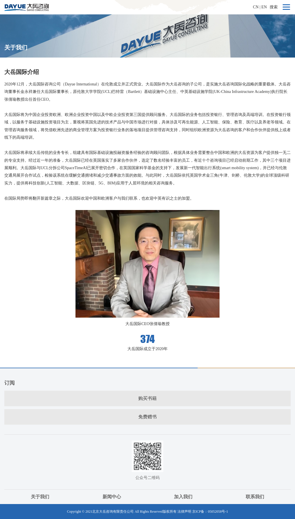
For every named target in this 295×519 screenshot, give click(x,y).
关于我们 (40, 496)
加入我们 (183, 496)
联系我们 (255, 496)
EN (264, 7)
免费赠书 (147, 416)
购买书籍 (147, 398)
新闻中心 (112, 496)
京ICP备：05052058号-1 (210, 512)
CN (255, 7)
